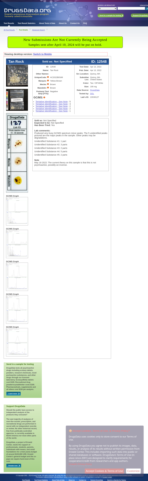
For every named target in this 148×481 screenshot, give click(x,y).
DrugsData (95, 90)
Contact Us (75, 23)
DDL (92, 94)
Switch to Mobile (42, 54)
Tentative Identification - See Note (51, 101)
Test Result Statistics (26, 23)
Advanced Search (38, 30)
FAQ (85, 23)
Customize (133, 471)
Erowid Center (107, 477)
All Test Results (9, 30)
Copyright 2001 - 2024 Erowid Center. (29, 475)
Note (36, 160)
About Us (63, 23)
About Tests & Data (47, 23)
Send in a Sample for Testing (116, 480)
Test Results (9, 23)
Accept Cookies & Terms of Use (104, 471)
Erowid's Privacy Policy (80, 464)
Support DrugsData (96, 480)
